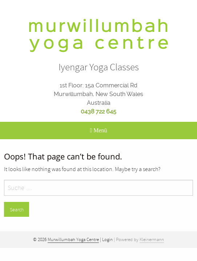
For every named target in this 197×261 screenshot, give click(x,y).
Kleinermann (152, 240)
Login (107, 240)
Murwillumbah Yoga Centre (73, 240)
